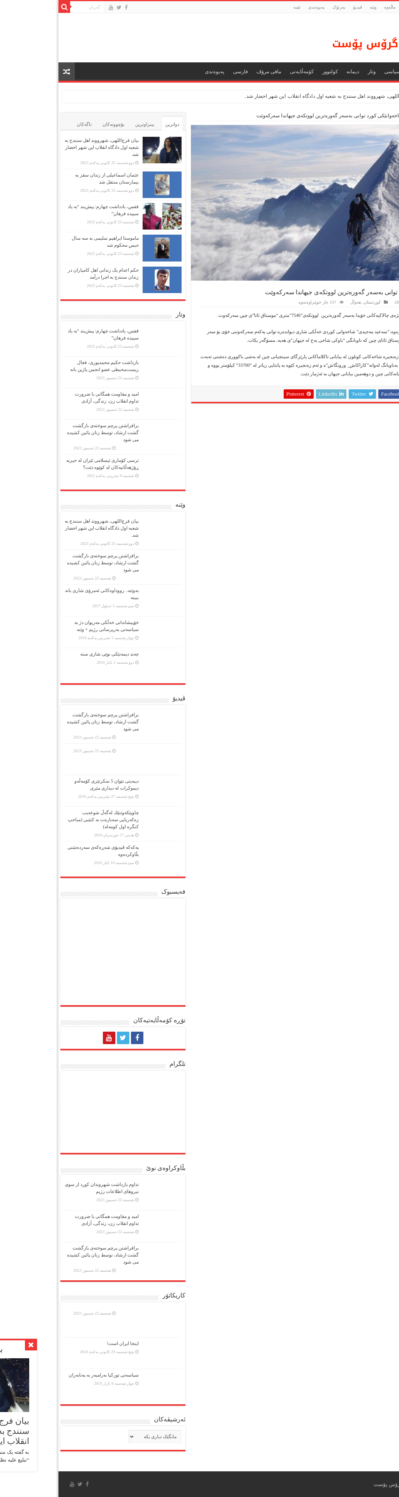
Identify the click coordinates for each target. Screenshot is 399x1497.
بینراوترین (88, 124)
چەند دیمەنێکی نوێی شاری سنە (53, 654)
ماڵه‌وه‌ (333, 7)
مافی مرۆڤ (212, 71)
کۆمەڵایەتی (245, 71)
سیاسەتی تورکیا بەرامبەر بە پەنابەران (47, 1375)
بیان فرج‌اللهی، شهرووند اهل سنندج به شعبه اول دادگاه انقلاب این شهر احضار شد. (274, 96)
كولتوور (273, 71)
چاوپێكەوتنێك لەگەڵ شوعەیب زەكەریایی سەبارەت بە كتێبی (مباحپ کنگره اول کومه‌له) (46, 819)
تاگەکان (27, 124)
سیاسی (336, 71)
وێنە (316, 7)
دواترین (116, 124)
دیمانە (296, 71)
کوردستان (361, 115)
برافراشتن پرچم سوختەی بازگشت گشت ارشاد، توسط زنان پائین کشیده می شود (46, 432)
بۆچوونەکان (57, 124)
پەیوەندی (260, 7)
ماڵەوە (385, 115)
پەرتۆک (282, 7)
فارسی (184, 71)
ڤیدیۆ (301, 7)
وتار (315, 71)
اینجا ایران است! (66, 1343)
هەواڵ (362, 71)
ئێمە (240, 7)
